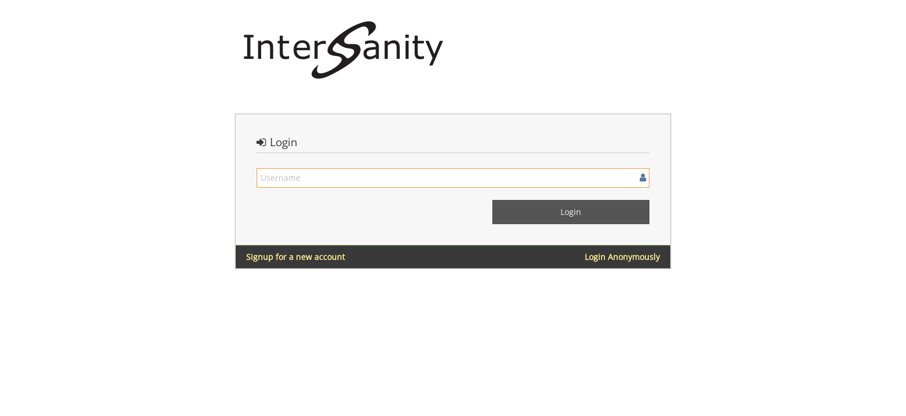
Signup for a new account (295, 256)
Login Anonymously (622, 256)
